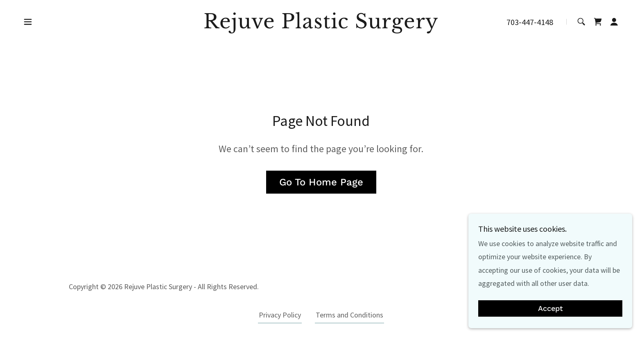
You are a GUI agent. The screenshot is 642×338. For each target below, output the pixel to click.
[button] (28, 22)
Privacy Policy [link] (280, 315)
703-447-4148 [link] (529, 22)
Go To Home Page (321, 182)
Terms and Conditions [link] (349, 315)
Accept (550, 308)
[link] (321, 25)
